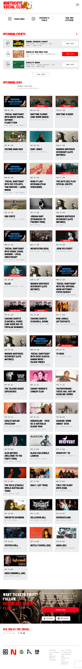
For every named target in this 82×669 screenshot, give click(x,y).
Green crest (21, 651)
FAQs (62, 656)
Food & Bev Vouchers (65, 663)
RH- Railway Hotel (29, 651)
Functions (52, 659)
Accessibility (66, 654)
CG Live (37, 652)
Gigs (50, 654)
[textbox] (28, 86)
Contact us (65, 658)
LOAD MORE (41, 74)
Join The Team (66, 650)
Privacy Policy (66, 652)
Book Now (52, 650)
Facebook (48, 619)
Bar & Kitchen (54, 652)
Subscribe (60, 610)
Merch (63, 660)
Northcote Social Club (18, 5)
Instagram (63, 619)
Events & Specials (52, 656)
